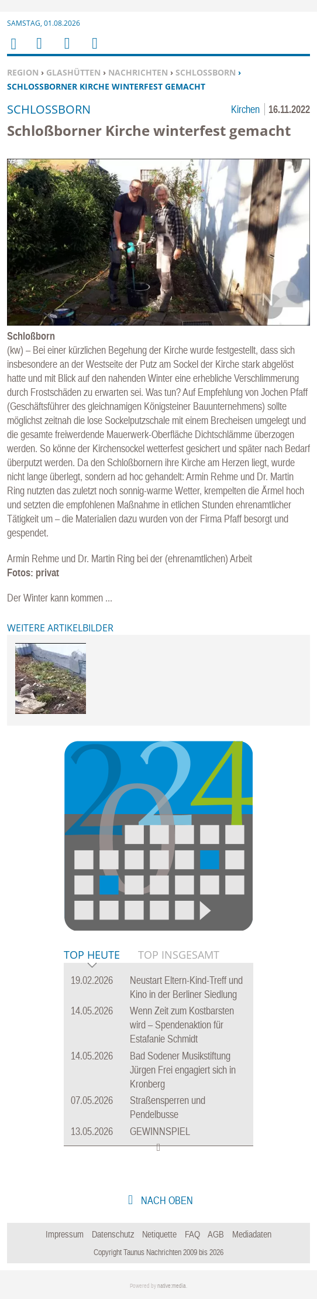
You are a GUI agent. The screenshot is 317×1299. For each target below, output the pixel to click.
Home (13, 51)
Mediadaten (251, 1234)
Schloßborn (205, 72)
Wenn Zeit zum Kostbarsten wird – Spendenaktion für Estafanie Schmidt (182, 1024)
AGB (216, 1234)
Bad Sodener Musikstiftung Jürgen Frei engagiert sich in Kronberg (183, 1070)
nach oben (166, 1200)
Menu (39, 50)
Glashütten (73, 72)
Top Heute (92, 955)
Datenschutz (113, 1234)
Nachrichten (138, 72)
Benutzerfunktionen (94, 50)
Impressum (65, 1234)
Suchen (65, 50)
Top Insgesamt (178, 954)
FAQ (192, 1234)
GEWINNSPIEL (160, 1131)
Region (23, 72)
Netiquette (159, 1234)
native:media (171, 1286)
